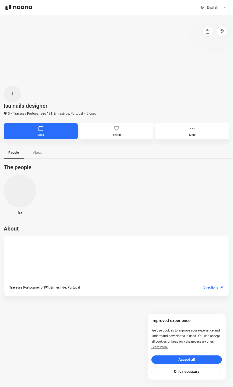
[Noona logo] (19, 7)
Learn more (159, 347)
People (13, 152)
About (37, 152)
